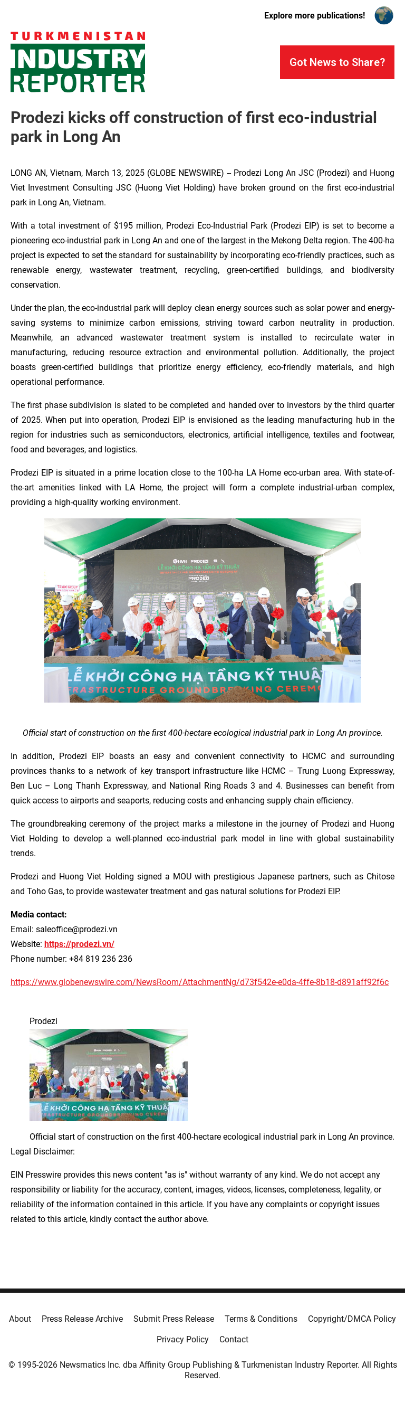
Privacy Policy (183, 1339)
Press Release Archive (82, 1319)
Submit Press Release (173, 1319)
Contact (233, 1339)
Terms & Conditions (261, 1319)
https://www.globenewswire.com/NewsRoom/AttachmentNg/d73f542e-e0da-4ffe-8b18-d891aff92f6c (200, 982)
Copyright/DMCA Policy (352, 1319)
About (20, 1319)
